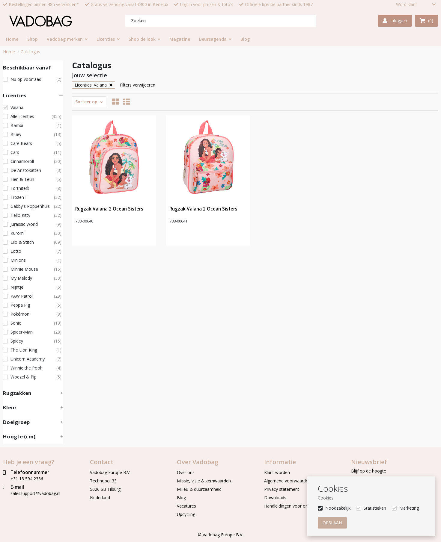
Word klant (406, 4)
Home (9, 51)
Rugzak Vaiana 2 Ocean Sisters (109, 209)
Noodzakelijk (337, 508)
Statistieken (375, 508)
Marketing (409, 508)
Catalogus (30, 51)
